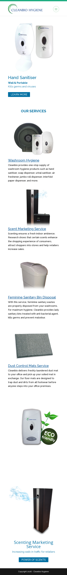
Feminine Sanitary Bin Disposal (32, 297)
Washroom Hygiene (23, 160)
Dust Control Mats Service (28, 366)
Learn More (19, 94)
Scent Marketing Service (27, 229)
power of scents (33, 559)
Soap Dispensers (33, 470)
